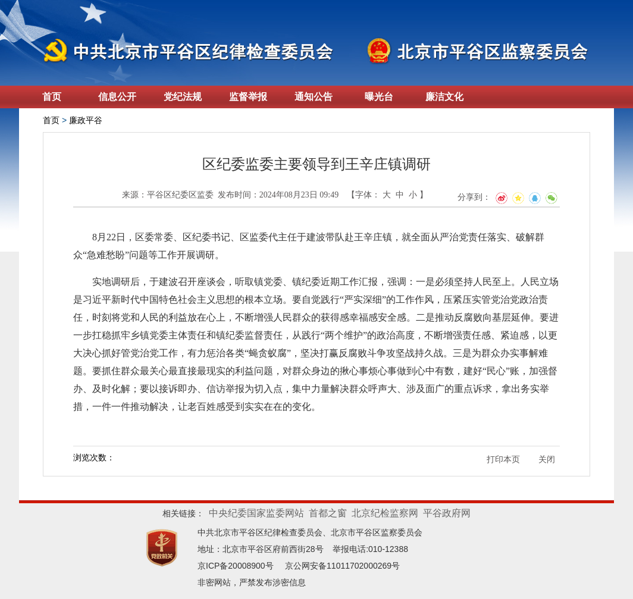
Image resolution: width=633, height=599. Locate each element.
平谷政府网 (447, 513)
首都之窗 (328, 513)
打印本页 (503, 459)
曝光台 (379, 97)
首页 (51, 97)
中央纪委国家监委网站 (256, 513)
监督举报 (248, 97)
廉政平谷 (85, 120)
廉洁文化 (444, 97)
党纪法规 (183, 97)
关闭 (546, 459)
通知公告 (313, 97)
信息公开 (117, 97)
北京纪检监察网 (385, 513)
